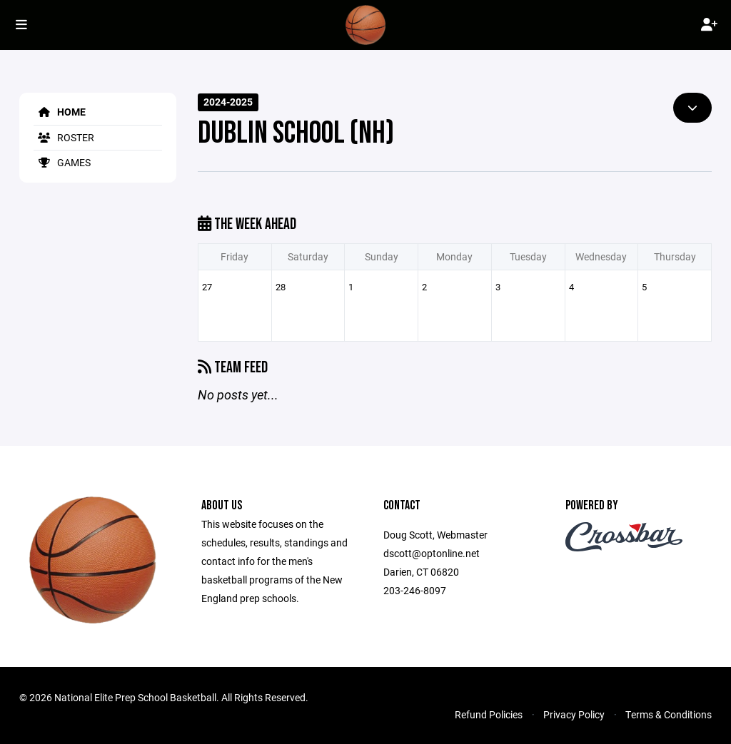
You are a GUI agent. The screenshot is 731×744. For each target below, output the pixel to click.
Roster (64, 137)
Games (62, 162)
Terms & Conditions (668, 714)
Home (60, 111)
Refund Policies (489, 714)
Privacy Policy (574, 714)
